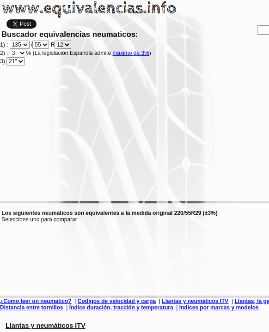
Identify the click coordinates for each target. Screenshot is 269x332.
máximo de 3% (130, 53)
